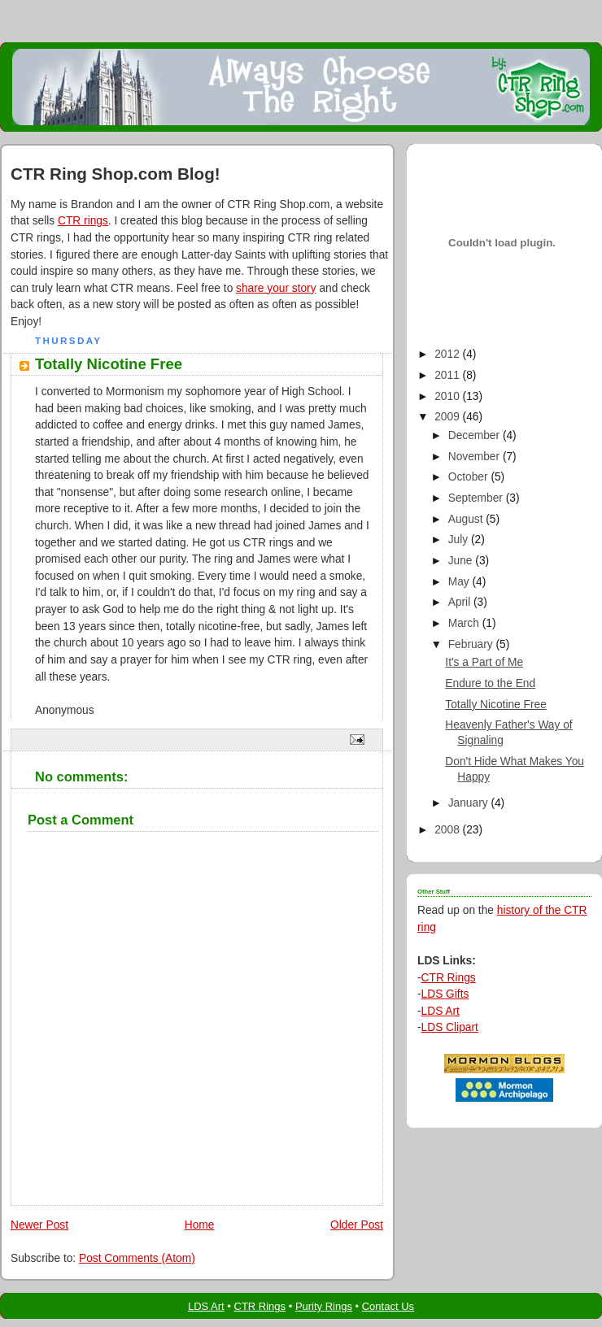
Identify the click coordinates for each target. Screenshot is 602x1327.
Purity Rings (323, 1306)
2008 (448, 830)
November (475, 456)
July (459, 539)
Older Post (356, 1225)
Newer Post (39, 1225)
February (472, 644)
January (469, 803)
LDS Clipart (449, 1027)
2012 (448, 354)
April (460, 602)
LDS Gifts (445, 994)
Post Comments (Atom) (137, 1258)
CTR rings (83, 221)
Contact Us (388, 1306)
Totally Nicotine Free (495, 704)
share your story (276, 288)
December (475, 435)
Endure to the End (490, 683)
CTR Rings (448, 978)
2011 (448, 375)
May (460, 582)
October (469, 477)
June (462, 561)
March (465, 623)
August (467, 519)
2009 (448, 417)
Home (200, 1225)
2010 (448, 396)
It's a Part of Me (484, 662)
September (477, 498)
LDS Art (440, 1011)
